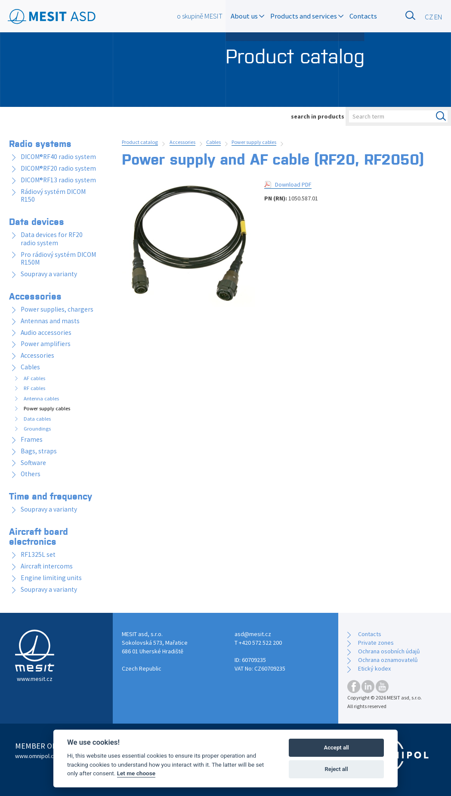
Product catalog (140, 142)
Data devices (36, 221)
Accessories (182, 142)
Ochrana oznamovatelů (388, 660)
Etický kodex (374, 668)
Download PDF (293, 184)
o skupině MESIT (199, 16)
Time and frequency (50, 496)
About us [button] (247, 16)
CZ (429, 17)
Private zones (376, 642)
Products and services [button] (306, 16)
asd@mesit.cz (253, 634)
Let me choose (136, 773)
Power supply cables (254, 142)
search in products (317, 116)
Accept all (336, 747)
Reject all (336, 769)
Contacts (363, 16)
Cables (213, 142)
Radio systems (40, 143)
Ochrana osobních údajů (389, 651)
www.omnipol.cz (36, 756)
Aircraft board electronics (38, 536)
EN (438, 17)
